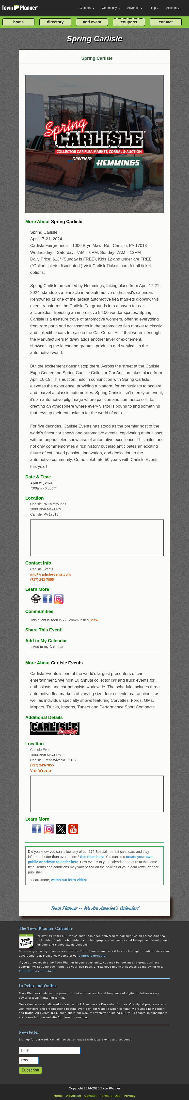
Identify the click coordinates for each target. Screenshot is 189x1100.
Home (58, 1096)
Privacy (129, 1096)
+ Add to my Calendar (46, 647)
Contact (90, 1096)
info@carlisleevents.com (50, 574)
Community (111, 8)
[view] (94, 620)
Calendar (87, 8)
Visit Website (41, 770)
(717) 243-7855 (42, 579)
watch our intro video (68, 880)
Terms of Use (110, 1096)
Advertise (135, 8)
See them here (92, 857)
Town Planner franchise (37, 971)
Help (154, 8)
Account (173, 8)
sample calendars (92, 955)
